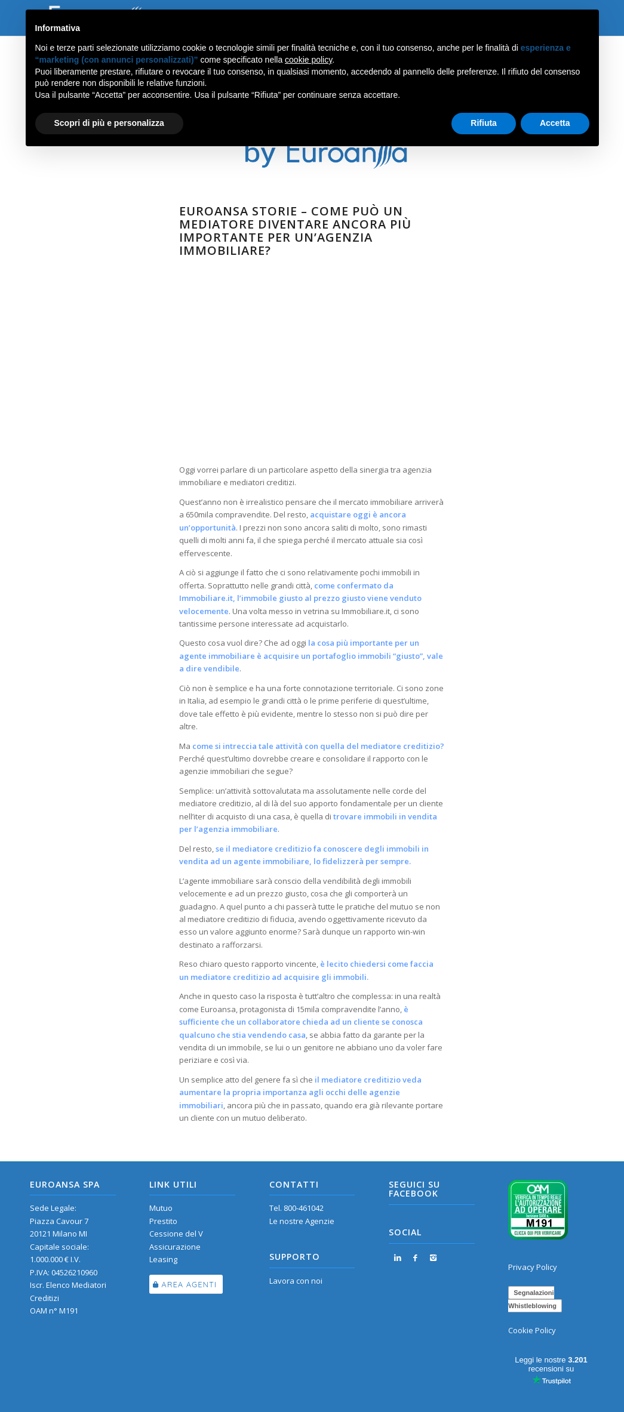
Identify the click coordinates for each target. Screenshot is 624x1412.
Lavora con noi (295, 1280)
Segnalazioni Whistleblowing (532, 1299)
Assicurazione (175, 1246)
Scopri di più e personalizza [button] (109, 123)
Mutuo (161, 1208)
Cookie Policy (532, 1330)
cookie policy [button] (308, 59)
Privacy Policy (532, 1267)
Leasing (163, 1259)
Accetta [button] (555, 123)
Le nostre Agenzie (301, 1221)
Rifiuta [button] (484, 123)
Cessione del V (176, 1233)
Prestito (163, 1221)
